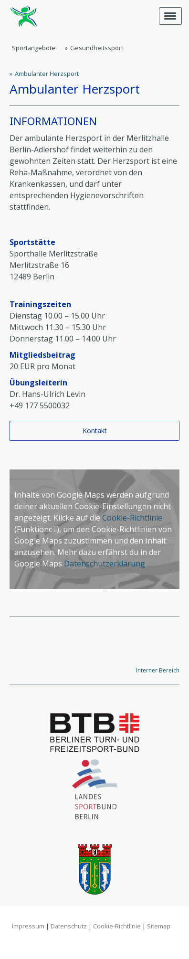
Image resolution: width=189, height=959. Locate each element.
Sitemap (158, 926)
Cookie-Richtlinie (132, 517)
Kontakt (95, 430)
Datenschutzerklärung (104, 563)
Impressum (28, 926)
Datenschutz (69, 926)
